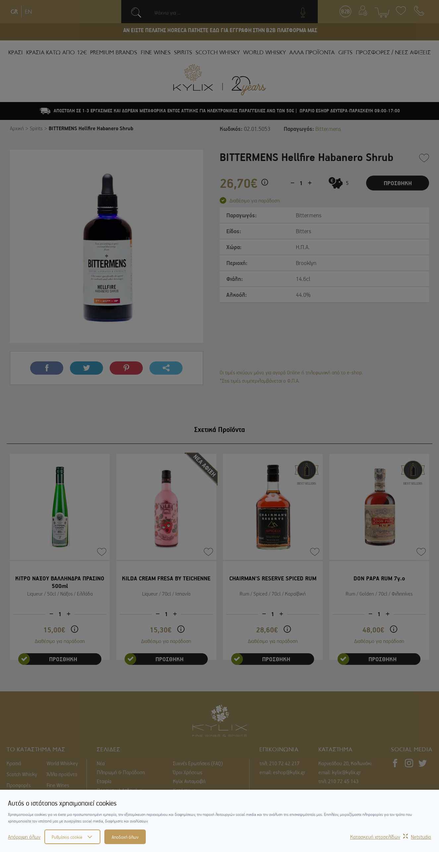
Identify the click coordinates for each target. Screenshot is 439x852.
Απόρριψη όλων (24, 836)
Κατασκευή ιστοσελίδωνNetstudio (390, 836)
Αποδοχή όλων (125, 837)
